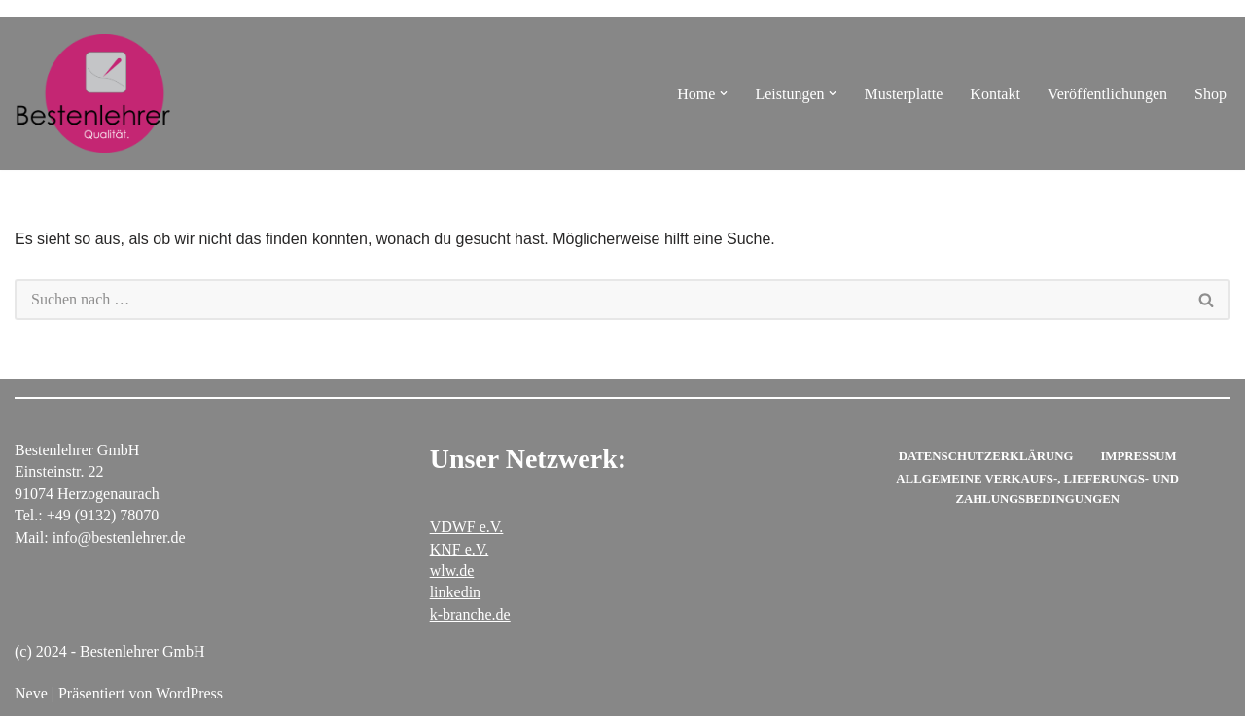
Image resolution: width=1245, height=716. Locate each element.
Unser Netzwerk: (528, 459)
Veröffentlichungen (1107, 94)
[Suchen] (599, 299)
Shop (1210, 94)
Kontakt (995, 94)
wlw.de (452, 570)
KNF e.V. (459, 549)
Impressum (1138, 456)
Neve (31, 693)
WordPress (189, 693)
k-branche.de (470, 614)
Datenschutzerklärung (986, 456)
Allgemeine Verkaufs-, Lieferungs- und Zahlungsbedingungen (1037, 488)
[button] (724, 93)
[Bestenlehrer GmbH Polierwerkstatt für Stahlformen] (92, 93)
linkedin (455, 592)
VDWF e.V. (467, 527)
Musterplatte (903, 94)
